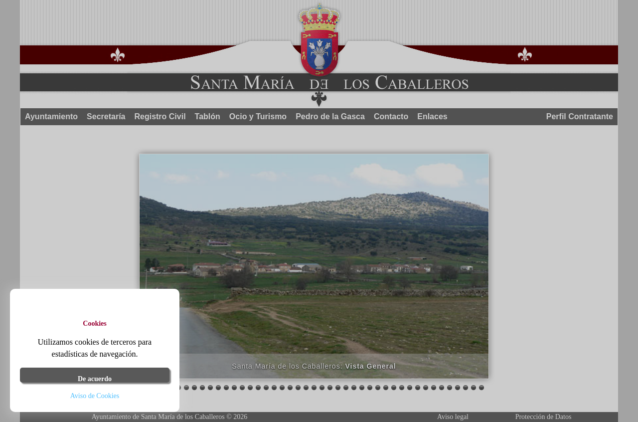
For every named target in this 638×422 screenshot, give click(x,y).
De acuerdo (95, 379)
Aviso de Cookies (95, 396)
